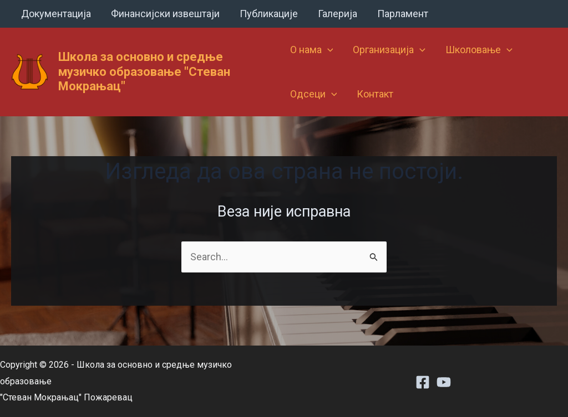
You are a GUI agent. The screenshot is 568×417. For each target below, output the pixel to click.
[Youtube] (444, 382)
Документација (56, 13)
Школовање (479, 50)
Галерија (337, 13)
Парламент (402, 13)
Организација (389, 50)
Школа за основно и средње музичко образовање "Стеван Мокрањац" (144, 71)
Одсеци (313, 94)
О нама (311, 50)
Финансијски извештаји (165, 13)
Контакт (375, 94)
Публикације (269, 13)
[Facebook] (422, 382)
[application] (327, 50)
